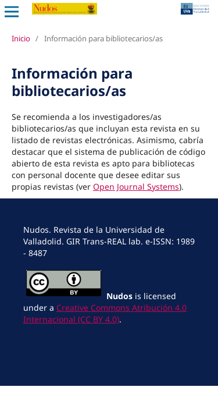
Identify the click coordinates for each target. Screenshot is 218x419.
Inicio (21, 38)
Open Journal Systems (136, 186)
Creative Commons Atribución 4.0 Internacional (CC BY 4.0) (105, 313)
